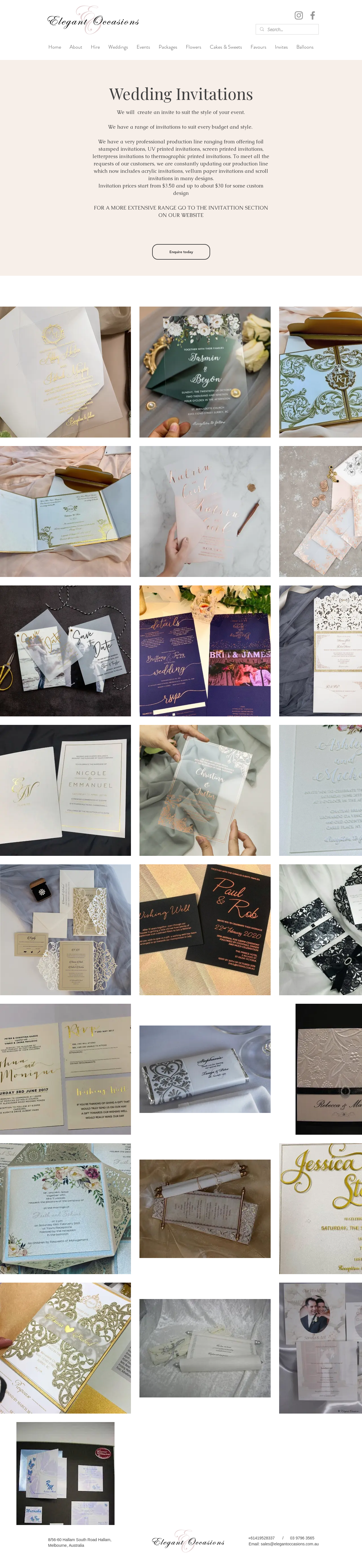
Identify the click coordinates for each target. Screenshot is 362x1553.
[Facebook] (312, 15)
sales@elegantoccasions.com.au (290, 1544)
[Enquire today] (181, 252)
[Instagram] (298, 15)
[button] (118, 47)
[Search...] (287, 29)
